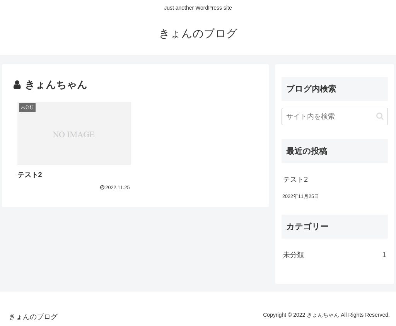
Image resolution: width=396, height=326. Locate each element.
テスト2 (295, 179)
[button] (380, 116)
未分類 (334, 255)
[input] (334, 116)
